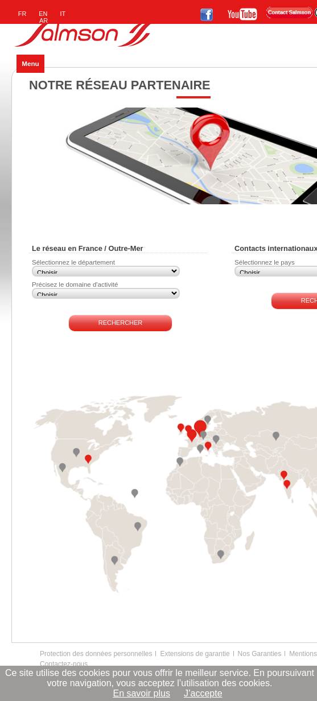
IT (63, 13)
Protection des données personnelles (96, 654)
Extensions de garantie (194, 654)
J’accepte (203, 693)
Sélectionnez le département (73, 262)
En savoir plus (141, 693)
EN (43, 13)
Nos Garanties (260, 654)
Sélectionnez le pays (264, 262)
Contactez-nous (64, 664)
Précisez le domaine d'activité (75, 284)
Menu (30, 63)
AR (43, 20)
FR (22, 13)
